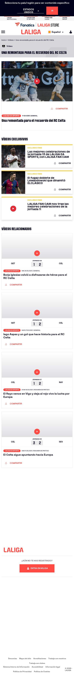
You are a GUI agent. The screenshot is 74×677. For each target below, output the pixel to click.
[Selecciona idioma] (56, 32)
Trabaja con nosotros (57, 658)
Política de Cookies (42, 671)
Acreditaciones (39, 658)
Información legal (52, 667)
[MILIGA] (70, 32)
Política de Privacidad (22, 671)
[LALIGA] (31, 32)
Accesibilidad (37, 667)
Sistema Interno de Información (16, 667)
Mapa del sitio (25, 658)
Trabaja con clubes (37, 663)
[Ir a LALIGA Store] (37, 25)
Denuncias (12, 658)
